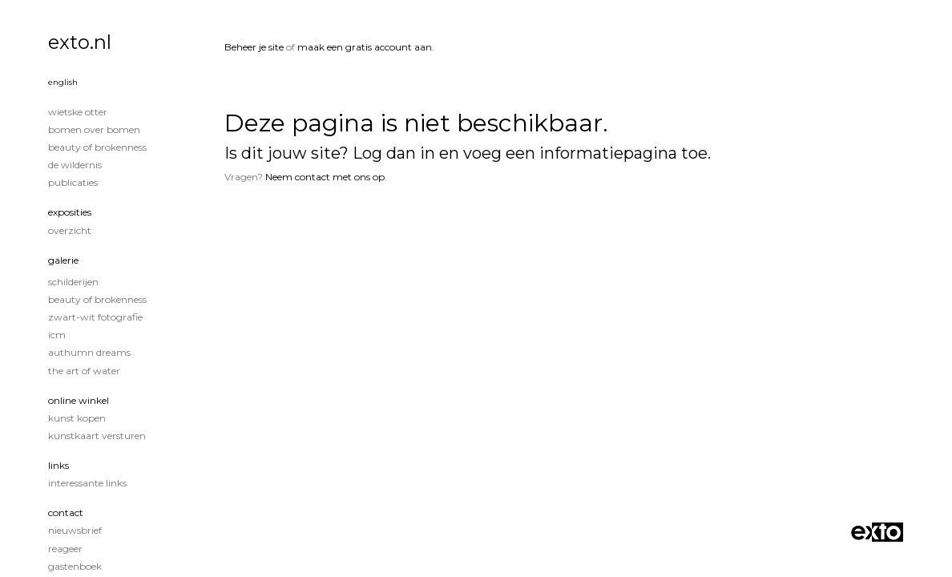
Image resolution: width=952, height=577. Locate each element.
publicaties (73, 182)
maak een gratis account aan (364, 47)
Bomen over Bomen (94, 129)
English (63, 82)
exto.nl (79, 42)
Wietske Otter (77, 112)
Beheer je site (254, 47)
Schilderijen (73, 282)
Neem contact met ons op (325, 177)
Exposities (69, 212)
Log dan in (394, 153)
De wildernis (75, 165)
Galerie (63, 260)
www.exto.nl (372, 230)
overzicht (69, 230)
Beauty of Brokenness (97, 147)
